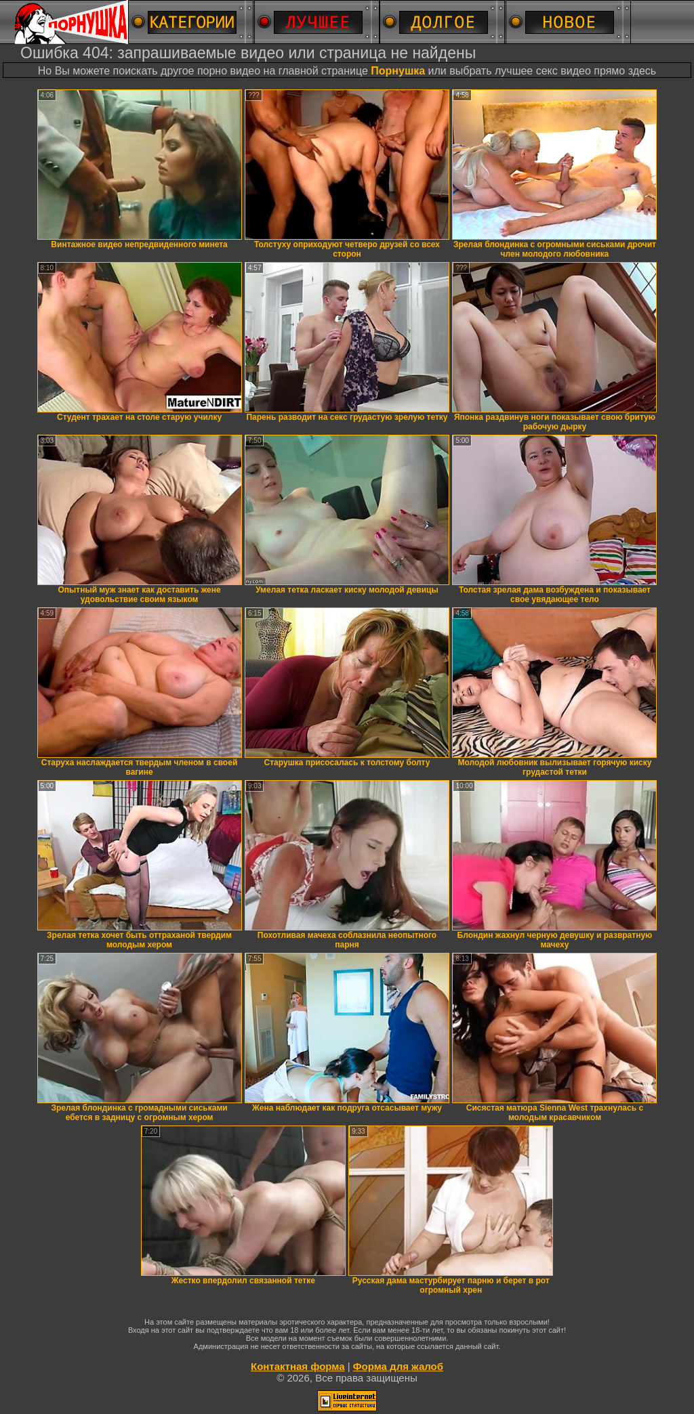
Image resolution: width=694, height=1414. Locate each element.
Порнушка (398, 71)
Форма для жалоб (398, 1366)
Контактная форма (298, 1366)
